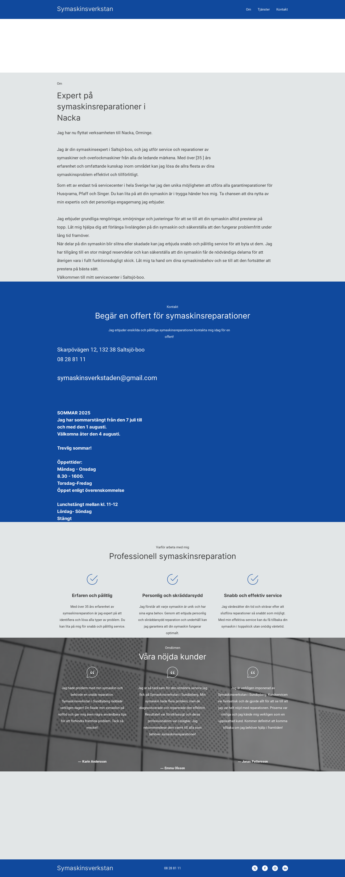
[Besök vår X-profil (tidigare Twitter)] (255, 868)
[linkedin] (285, 868)
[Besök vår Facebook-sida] (265, 868)
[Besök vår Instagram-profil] (275, 868)
